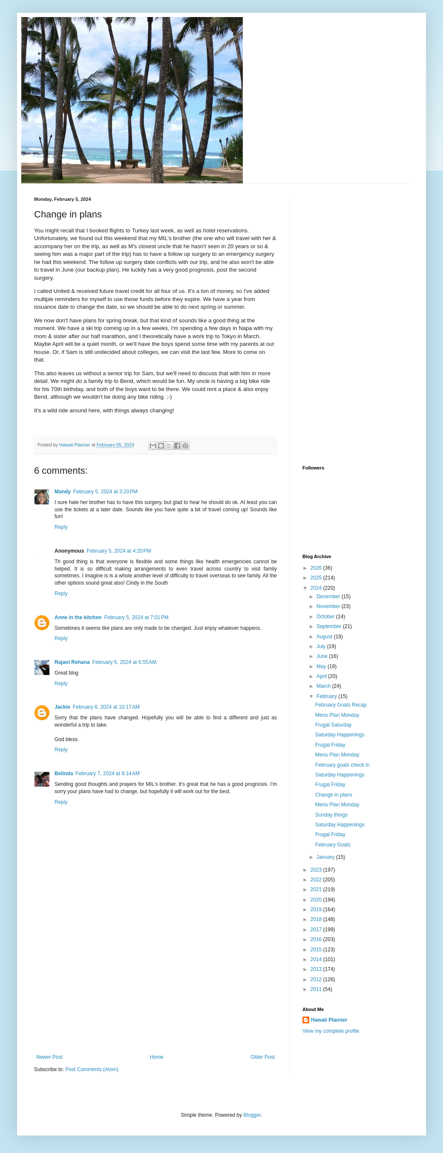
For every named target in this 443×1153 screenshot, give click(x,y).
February (327, 696)
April (322, 676)
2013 (317, 969)
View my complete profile (330, 1031)
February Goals (333, 845)
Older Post (262, 1057)
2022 (317, 880)
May (322, 666)
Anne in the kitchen (78, 617)
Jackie (62, 707)
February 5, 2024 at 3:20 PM (105, 492)
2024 (317, 588)
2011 (317, 989)
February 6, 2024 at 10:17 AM (106, 707)
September (329, 626)
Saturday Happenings (339, 735)
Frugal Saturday (333, 725)
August (325, 637)
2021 (317, 889)
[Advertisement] (155, 990)
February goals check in (342, 765)
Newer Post (49, 1057)
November (329, 606)
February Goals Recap (341, 705)
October (326, 617)
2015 (317, 950)
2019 (317, 910)
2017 (317, 930)
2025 (317, 578)
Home (157, 1057)
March (324, 686)
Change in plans (333, 795)
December (329, 597)
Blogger (252, 1115)
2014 (317, 959)
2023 (317, 870)
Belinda (64, 773)
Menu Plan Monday (337, 715)
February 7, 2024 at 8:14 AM (107, 773)
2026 (317, 568)
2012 (317, 979)
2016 (317, 939)
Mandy (63, 492)
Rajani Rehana (72, 662)
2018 (317, 919)
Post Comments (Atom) (91, 1069)
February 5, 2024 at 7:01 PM (136, 617)
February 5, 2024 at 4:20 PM (118, 551)
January (326, 857)
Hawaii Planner (329, 1020)
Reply (61, 527)
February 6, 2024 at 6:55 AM (124, 662)
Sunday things (331, 815)
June (322, 656)
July (321, 646)
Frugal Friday (330, 745)
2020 (317, 900)
